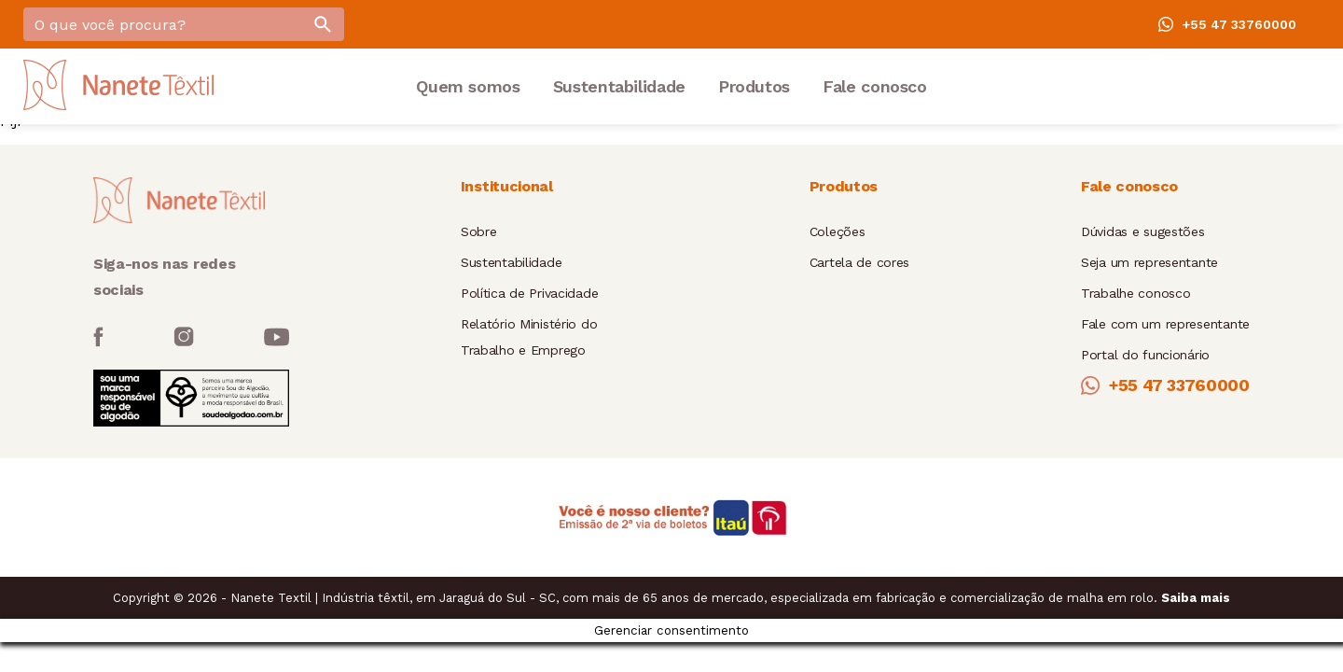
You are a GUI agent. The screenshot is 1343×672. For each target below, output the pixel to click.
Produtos (754, 86)
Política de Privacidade (530, 293)
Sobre (479, 231)
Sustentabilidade (619, 86)
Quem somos (467, 86)
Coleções (837, 231)
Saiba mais (1195, 598)
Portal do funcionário (1145, 354)
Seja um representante (1149, 262)
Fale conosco (875, 86)
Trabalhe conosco (1136, 293)
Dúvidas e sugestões (1143, 231)
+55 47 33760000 (1227, 24)
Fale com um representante (1165, 323)
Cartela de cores (860, 262)
